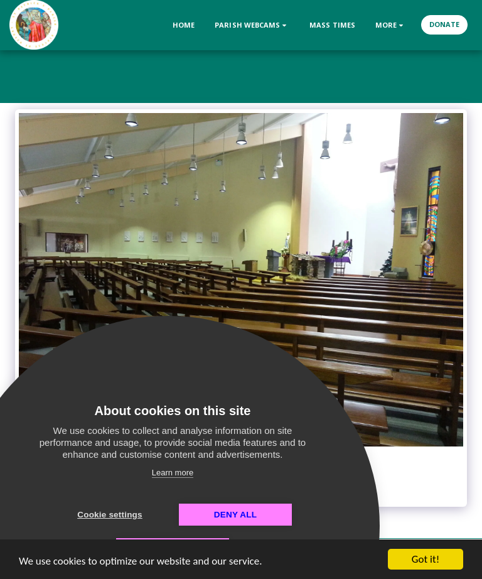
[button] (252, 25)
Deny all (235, 514)
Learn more (172, 472)
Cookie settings (109, 514)
